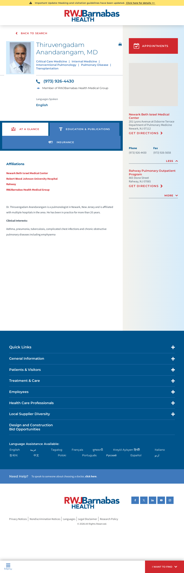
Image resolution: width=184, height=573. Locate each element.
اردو (157, 455)
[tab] (153, 161)
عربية (33, 450)
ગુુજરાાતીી (97, 450)
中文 (36, 455)
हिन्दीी (137, 450)
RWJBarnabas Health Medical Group (28, 190)
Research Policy (109, 519)
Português (89, 455)
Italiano (160, 450)
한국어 (14, 455)
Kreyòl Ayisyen (123, 450)
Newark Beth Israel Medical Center (27, 173)
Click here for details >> (140, 2)
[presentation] (25, 129)
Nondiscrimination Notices (45, 519)
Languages (69, 519)
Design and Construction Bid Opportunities (31, 427)
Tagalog (56, 450)
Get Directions (144, 133)
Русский (111, 455)
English (15, 450)
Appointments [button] (151, 46)
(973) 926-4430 (55, 81)
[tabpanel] (61, 200)
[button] (164, 567)
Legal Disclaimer (87, 519)
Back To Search (31, 33)
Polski (62, 455)
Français (77, 450)
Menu (8, 566)
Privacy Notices (18, 519)
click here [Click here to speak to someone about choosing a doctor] (90, 477)
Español (135, 455)
